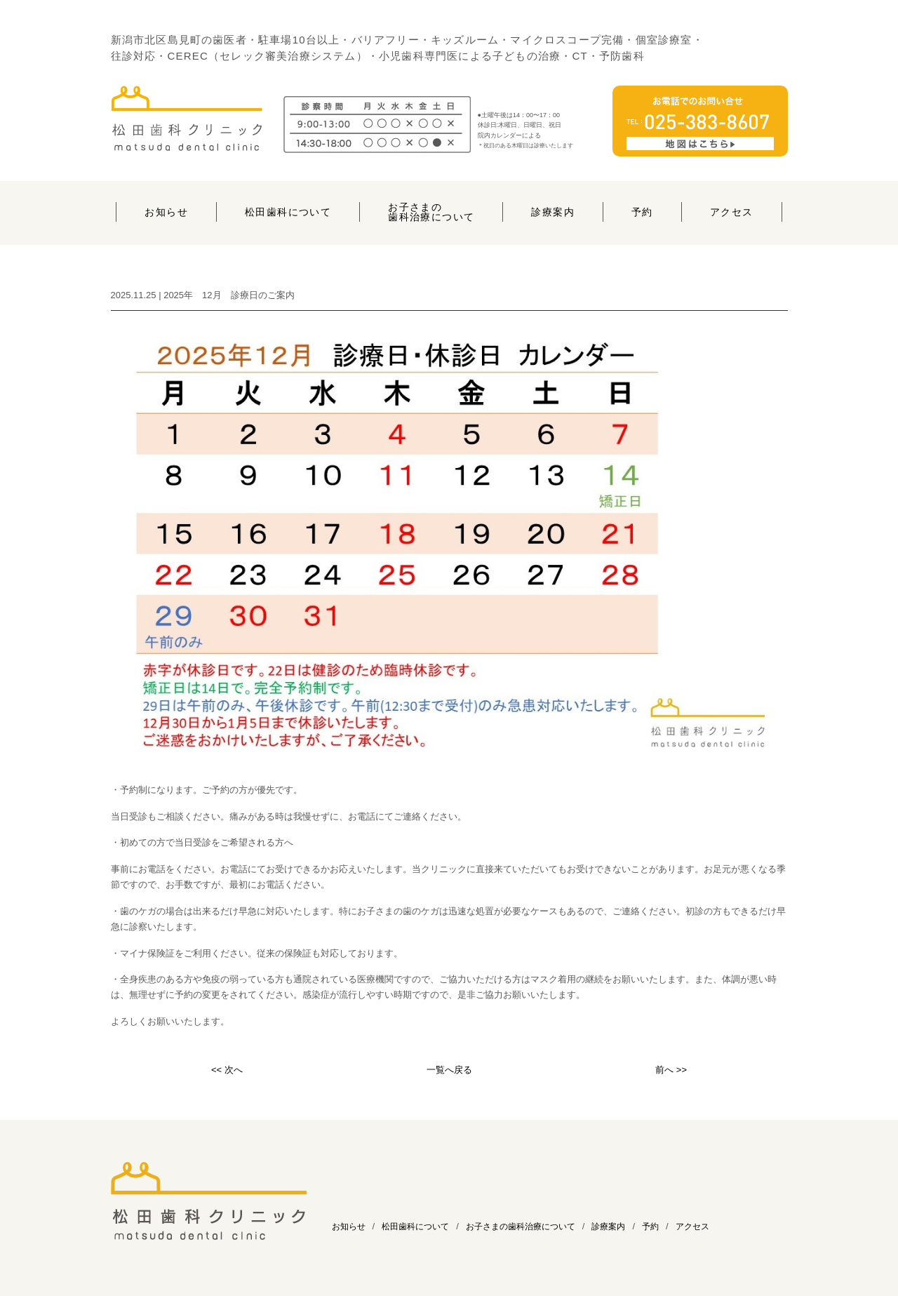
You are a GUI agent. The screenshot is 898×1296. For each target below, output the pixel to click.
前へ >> (671, 1069)
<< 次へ (227, 1069)
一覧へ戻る (449, 1069)
